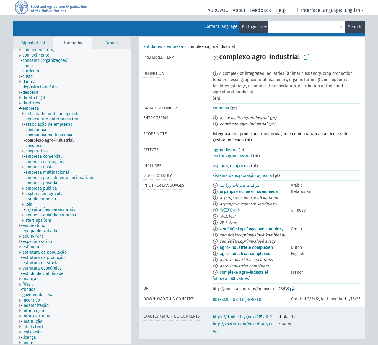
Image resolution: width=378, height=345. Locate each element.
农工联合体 (230, 210)
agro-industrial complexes (245, 253)
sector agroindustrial (232, 156)
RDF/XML (221, 299)
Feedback (260, 10)
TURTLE (237, 299)
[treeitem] (41, 50)
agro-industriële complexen (246, 247)
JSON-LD (253, 299)
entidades (152, 46)
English (352, 10)
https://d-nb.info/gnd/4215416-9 (242, 317)
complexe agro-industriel (244, 272)
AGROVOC (218, 10)
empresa (175, 46)
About (239, 10)
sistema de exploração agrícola (242, 175)
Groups (112, 43)
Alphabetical (33, 43)
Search (354, 26)
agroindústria (225, 149)
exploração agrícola (231, 165)
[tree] (72, 196)
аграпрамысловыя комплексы (249, 191)
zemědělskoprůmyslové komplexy (252, 228)
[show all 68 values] (231, 278)
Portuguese (252, 26)
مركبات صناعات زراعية (240, 185)
